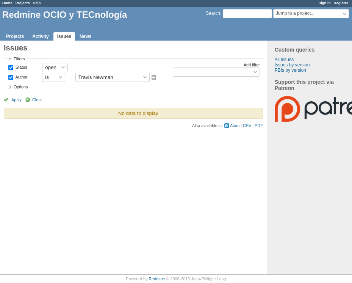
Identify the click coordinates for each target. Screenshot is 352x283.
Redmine (157, 279)
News (85, 36)
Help (37, 3)
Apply (16, 99)
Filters (19, 59)
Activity (40, 36)
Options (21, 87)
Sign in (325, 3)
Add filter (252, 65)
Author (20, 76)
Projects (23, 3)
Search (213, 13)
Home (7, 3)
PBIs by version (290, 70)
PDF (259, 125)
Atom (234, 125)
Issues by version (292, 65)
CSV (247, 125)
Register (341, 3)
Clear (37, 99)
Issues (64, 36)
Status (20, 66)
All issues (284, 59)
